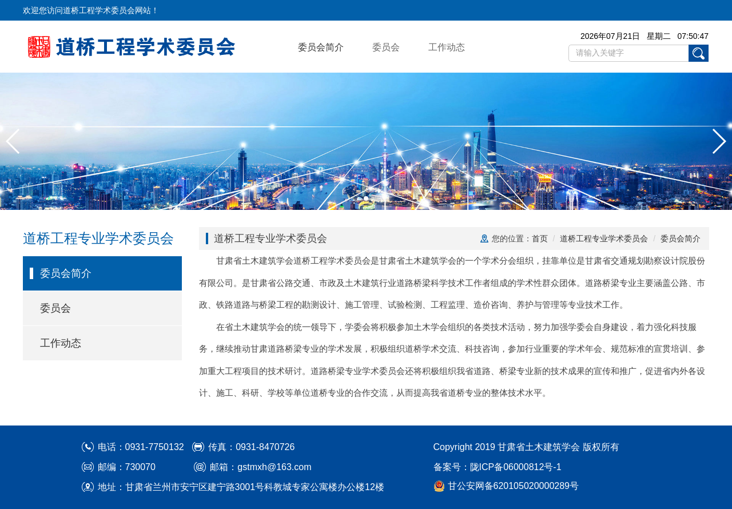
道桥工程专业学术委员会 (604, 238)
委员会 (386, 47)
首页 (540, 238)
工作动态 (446, 47)
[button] (13, 141)
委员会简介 (321, 47)
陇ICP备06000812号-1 (516, 467)
